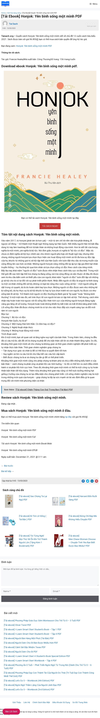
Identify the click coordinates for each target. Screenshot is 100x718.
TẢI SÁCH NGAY (50, 226)
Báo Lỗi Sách (11, 711)
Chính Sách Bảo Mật (41, 702)
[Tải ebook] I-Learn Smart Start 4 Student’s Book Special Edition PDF (37, 656)
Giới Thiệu (16, 702)
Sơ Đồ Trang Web (80, 702)
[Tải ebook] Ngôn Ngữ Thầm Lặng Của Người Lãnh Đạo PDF (32, 685)
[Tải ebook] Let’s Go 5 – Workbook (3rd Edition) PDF (29, 689)
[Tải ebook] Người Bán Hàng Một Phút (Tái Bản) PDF (29, 638)
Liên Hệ (27, 702)
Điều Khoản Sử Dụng (61, 702)
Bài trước (8, 465)
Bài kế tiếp (6, 471)
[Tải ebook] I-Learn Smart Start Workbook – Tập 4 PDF (30, 660)
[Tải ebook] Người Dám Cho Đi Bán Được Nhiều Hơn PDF (31, 642)
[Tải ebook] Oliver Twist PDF (17, 625)
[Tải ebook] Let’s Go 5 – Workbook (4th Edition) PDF (29, 680)
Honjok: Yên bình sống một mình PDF (34, 46)
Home (3, 13)
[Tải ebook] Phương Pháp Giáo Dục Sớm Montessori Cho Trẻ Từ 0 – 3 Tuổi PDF (42, 620)
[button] (50, 226)
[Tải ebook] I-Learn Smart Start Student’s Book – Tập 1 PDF (32, 629)
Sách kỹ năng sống (14, 13)
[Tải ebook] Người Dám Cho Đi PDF (21, 651)
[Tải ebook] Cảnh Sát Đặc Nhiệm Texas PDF (25, 647)
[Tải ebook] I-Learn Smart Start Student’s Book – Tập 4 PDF (32, 634)
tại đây (68, 417)
